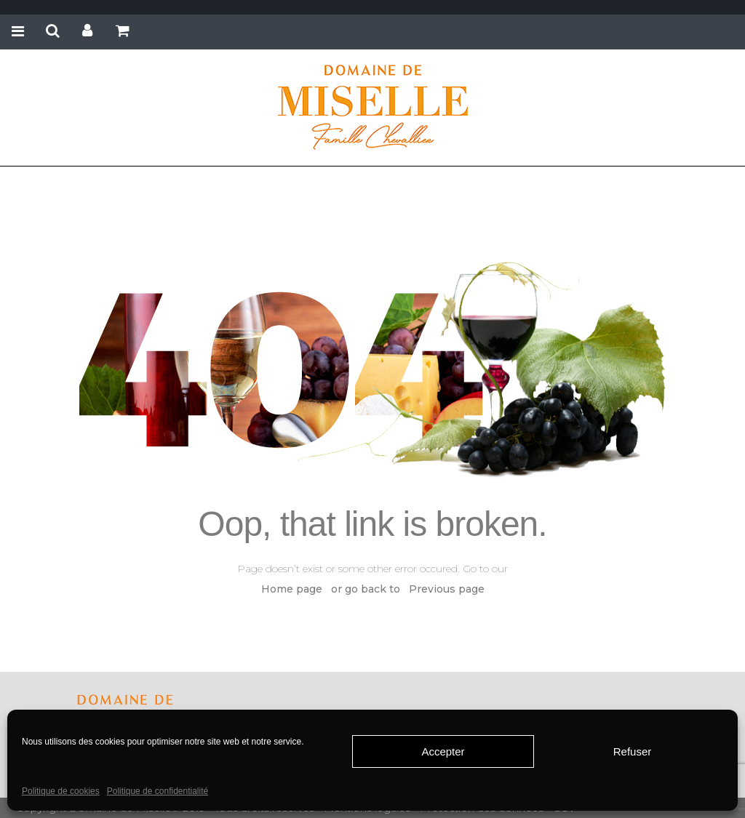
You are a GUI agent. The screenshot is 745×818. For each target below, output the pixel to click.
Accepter (442, 751)
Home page (291, 589)
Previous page (447, 589)
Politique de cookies (61, 791)
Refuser (632, 751)
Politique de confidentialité (157, 791)
